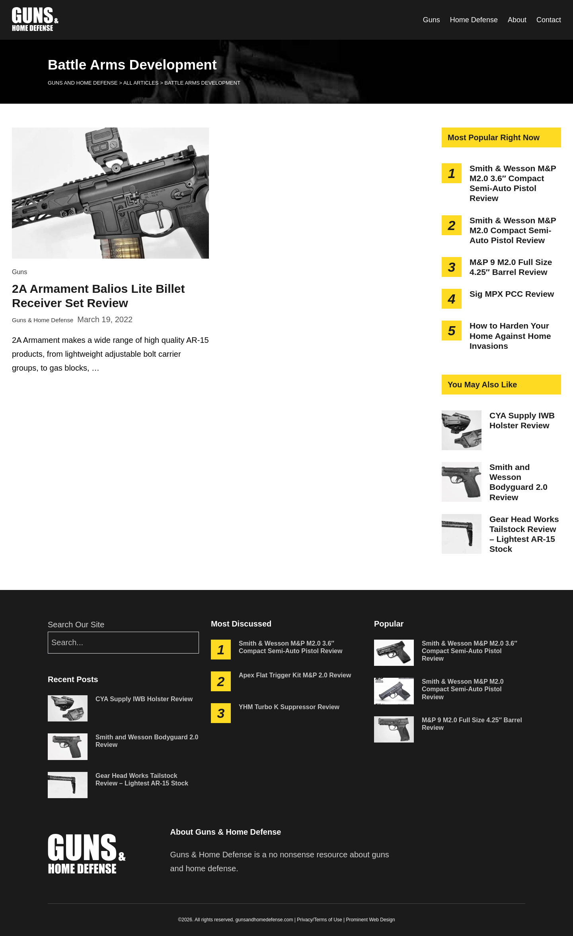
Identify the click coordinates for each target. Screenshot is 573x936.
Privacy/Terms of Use (319, 919)
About (517, 20)
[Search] (123, 643)
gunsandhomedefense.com (264, 919)
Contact (548, 20)
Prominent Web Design (370, 919)
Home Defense (474, 20)
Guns (431, 20)
